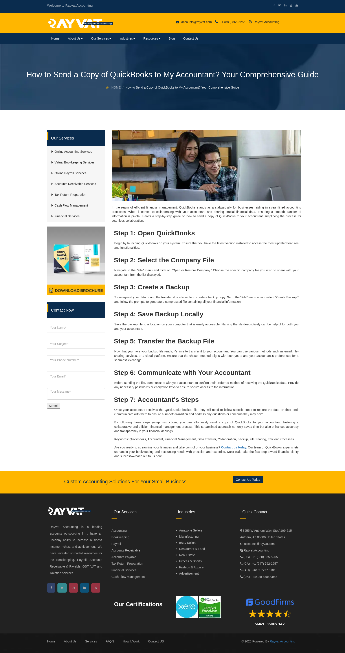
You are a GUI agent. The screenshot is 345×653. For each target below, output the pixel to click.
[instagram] (289, 5)
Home (55, 38)
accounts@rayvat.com (194, 22)
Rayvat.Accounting (264, 22)
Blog (172, 38)
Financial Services (124, 570)
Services (91, 641)
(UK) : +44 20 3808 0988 (260, 577)
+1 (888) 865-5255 (230, 22)
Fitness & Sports (190, 561)
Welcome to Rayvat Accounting (70, 5)
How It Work (131, 641)
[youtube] (295, 5)
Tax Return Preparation (127, 563)
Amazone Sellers (190, 530)
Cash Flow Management (128, 577)
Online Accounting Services (73, 151)
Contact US (156, 641)
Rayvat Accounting (282, 641)
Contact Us (190, 38)
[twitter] (278, 5)
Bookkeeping (120, 537)
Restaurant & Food (192, 549)
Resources (151, 38)
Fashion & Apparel (191, 567)
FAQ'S (109, 641)
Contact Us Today (248, 479)
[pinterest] (95, 588)
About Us (75, 38)
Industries (127, 38)
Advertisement (189, 573)
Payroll (116, 544)
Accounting (119, 530)
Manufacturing (189, 536)
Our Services (101, 38)
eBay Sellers (187, 542)
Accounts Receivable (126, 550)
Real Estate (187, 555)
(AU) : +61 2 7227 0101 (259, 570)
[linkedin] (283, 5)
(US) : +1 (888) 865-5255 (260, 557)
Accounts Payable (124, 557)
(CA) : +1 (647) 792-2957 (260, 563)
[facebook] (272, 5)
